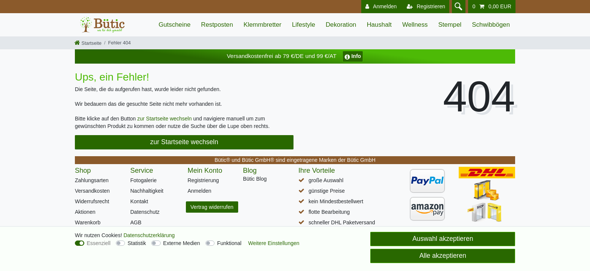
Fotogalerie (143, 180)
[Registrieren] (424, 6)
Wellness (415, 24)
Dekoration (341, 24)
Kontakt (139, 201)
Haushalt (379, 24)
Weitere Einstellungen (274, 243)
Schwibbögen (491, 24)
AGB (135, 222)
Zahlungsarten (92, 180)
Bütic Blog (255, 179)
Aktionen (85, 212)
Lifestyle (303, 24)
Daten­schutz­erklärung (149, 235)
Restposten (217, 24)
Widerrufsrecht (92, 201)
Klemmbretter (262, 24)
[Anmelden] (380, 6)
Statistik (137, 243)
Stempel (450, 24)
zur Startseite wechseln (164, 119)
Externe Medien (181, 243)
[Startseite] (88, 43)
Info (353, 56)
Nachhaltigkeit (146, 191)
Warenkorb (87, 222)
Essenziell (99, 243)
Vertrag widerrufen (211, 207)
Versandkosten (92, 191)
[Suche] (457, 6)
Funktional (229, 243)
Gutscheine (174, 24)
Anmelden (199, 191)
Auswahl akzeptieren (442, 238)
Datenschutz (145, 212)
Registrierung (203, 180)
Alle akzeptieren (442, 255)
